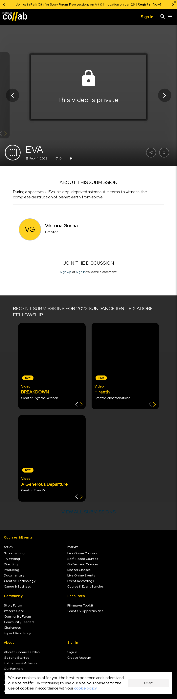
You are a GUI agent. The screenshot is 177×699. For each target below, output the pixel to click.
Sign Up (66, 272)
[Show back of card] (79, 405)
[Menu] (170, 17)
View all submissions (88, 512)
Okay (148, 683)
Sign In (81, 272)
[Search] (162, 17)
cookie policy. (86, 688)
